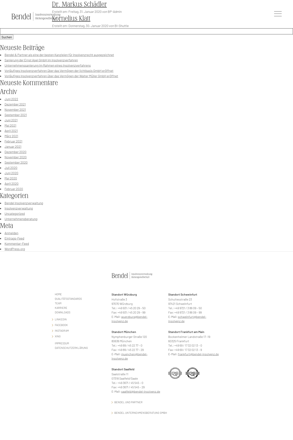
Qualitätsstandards (68, 298)
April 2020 (12, 183)
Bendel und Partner (128, 402)
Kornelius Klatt (71, 18)
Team (58, 303)
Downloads (62, 312)
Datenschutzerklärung (71, 347)
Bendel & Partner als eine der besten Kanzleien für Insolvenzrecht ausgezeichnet (59, 55)
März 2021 (11, 136)
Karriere (61, 307)
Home (58, 294)
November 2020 (16, 157)
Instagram (62, 330)
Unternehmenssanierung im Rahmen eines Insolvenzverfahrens (48, 65)
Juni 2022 (11, 99)
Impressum (62, 343)
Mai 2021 (10, 125)
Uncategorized (15, 213)
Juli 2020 (11, 168)
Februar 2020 (14, 189)
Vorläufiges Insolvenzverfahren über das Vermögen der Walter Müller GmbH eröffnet (61, 76)
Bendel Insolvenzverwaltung (24, 203)
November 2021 (15, 109)
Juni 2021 (11, 120)
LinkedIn (61, 319)
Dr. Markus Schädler (79, 4)
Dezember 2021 (15, 104)
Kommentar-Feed (17, 243)
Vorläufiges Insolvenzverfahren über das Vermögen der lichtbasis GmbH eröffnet (59, 70)
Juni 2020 (11, 173)
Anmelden (11, 233)
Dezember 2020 (15, 152)
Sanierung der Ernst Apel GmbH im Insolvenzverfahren (41, 60)
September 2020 (16, 162)
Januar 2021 (13, 146)
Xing (58, 336)
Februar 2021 (13, 141)
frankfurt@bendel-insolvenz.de (198, 354)
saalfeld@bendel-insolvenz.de (140, 391)
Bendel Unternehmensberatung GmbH (140, 412)
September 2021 (16, 115)
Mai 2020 (11, 178)
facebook (61, 325)
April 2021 (11, 131)
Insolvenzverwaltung (19, 208)
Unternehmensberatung (21, 219)
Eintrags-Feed (14, 238)
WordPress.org (15, 249)
